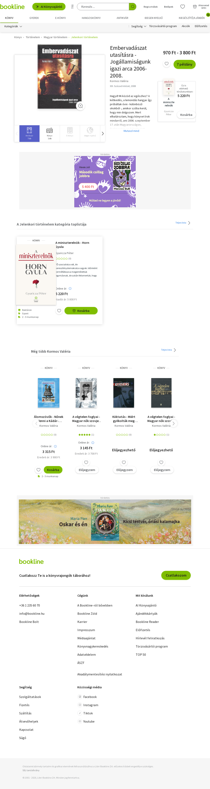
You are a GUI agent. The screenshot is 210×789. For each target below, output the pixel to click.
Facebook (87, 696)
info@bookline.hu (31, 613)
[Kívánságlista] (182, 6)
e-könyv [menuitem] (60, 18)
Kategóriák (11, 26)
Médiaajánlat (86, 638)
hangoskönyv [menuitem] (91, 18)
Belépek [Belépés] (168, 6)
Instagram (87, 705)
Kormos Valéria (49, 426)
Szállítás (25, 713)
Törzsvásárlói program (163, 26)
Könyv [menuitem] (9, 18)
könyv (36, 240)
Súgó (22, 738)
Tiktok (85, 713)
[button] (102, 133)
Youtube (86, 721)
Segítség (137, 26)
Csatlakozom (176, 575)
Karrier (82, 622)
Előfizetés (201, 26)
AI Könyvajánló (49, 7)
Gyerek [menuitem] (34, 18)
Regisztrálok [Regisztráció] (151, 6)
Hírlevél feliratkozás (150, 638)
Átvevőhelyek (28, 721)
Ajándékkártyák (146, 613)
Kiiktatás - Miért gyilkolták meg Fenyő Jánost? (123, 419)
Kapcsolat (26, 730)
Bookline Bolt (29, 622)
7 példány (184, 64)
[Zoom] (80, 105)
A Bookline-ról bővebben (94, 605)
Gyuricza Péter (64, 253)
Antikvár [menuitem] (122, 18)
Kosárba (186, 115)
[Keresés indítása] (132, 6)
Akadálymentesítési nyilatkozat (99, 674)
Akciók (186, 26)
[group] (29, 133)
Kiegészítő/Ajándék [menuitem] (194, 16)
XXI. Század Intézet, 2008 (123, 86)
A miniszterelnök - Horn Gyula (72, 245)
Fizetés (24, 705)
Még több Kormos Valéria (50, 351)
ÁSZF (80, 663)
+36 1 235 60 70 (29, 605)
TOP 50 (141, 654)
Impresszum (86, 630)
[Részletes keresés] (72, 6)
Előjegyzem (87, 470)
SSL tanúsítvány (31, 770)
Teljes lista (183, 222)
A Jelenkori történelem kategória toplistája (51, 224)
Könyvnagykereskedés (92, 646)
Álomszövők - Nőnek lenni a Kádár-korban (48, 419)
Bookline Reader (147, 622)
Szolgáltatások (30, 697)
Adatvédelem (86, 654)
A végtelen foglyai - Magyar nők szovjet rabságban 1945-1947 (86, 419)
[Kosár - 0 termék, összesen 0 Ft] (201, 6)
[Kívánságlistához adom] (166, 63)
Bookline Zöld (87, 613)
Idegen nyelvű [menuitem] (154, 18)
